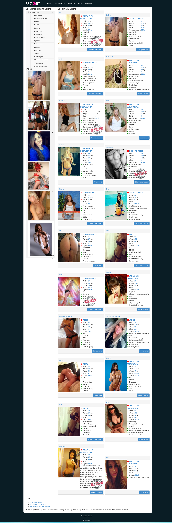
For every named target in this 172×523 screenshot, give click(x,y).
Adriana (108, 272)
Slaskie (36, 53)
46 (89, 371)
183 (96, 111)
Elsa (60, 12)
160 (142, 23)
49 (95, 114)
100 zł (90, 74)
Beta (107, 457)
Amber (108, 230)
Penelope (62, 446)
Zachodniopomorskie (40, 66)
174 (135, 325)
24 (135, 367)
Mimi (107, 402)
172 (135, 369)
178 (89, 239)
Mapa (80, 3)
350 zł (90, 375)
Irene (61, 230)
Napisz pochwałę (143, 94)
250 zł (143, 118)
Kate (61, 275)
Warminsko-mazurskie (41, 60)
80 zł (89, 204)
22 (142, 65)
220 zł (136, 204)
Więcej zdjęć (98, 182)
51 (142, 70)
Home (49, 3)
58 (89, 70)
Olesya (61, 145)
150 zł (90, 30)
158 (89, 23)
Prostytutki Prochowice (38, 504)
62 (135, 199)
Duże (90, 417)
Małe (142, 28)
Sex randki (88, 3)
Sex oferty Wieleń (36, 502)
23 (135, 237)
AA (135, 202)
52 (135, 241)
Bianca (61, 189)
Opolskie (37, 41)
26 (135, 195)
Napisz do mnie (97, 351)
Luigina (108, 358)
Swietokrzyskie (38, 57)
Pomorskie (37, 50)
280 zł (136, 331)
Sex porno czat (60, 3)
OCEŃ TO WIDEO (136, 19)
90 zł (89, 162)
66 (142, 25)
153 (89, 457)
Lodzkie (36, 21)
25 (89, 237)
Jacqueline (109, 57)
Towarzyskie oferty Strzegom (40, 506)
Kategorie (71, 3)
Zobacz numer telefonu (95, 49)
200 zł (143, 74)
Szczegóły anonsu (143, 49)
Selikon (90, 287)
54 (89, 25)
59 (89, 158)
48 (89, 459)
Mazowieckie (38, 34)
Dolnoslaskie (38, 15)
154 (142, 67)
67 (135, 371)
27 (89, 65)
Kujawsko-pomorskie (40, 18)
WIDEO (132, 234)
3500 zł (90, 419)
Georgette (109, 147)
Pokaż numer (144, 138)
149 (135, 197)
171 (89, 67)
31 (89, 21)
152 (89, 325)
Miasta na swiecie (39, 37)
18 (142, 153)
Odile (61, 59)
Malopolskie (38, 31)
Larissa (61, 360)
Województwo (33, 12)
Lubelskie (37, 25)
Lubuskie (37, 28)
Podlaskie (37, 47)
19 (89, 281)
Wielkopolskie (38, 63)
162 (89, 413)
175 (89, 197)
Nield (61, 404)
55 (89, 285)
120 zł (143, 30)
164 (142, 111)
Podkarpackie (38, 44)
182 (135, 413)
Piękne (136, 373)
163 (89, 283)
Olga (107, 189)
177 (135, 283)
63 (89, 415)
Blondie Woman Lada (113, 316)
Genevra (62, 101)
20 (142, 21)
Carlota (108, 15)
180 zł (136, 419)
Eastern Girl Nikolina (66, 316)
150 (135, 239)
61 (89, 199)
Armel (108, 101)
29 (89, 153)
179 (89, 156)
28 (95, 109)
